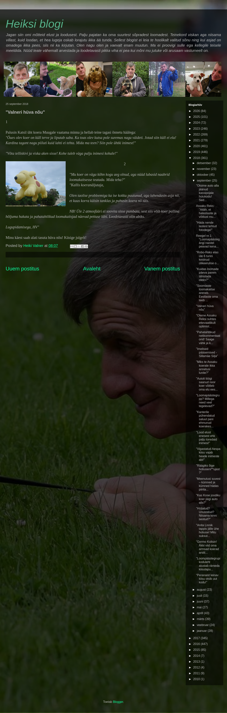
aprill (200, 613)
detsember (204, 163)
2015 (197, 649)
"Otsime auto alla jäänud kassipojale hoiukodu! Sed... (207, 193)
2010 (197, 679)
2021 (197, 140)
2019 (197, 152)
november (204, 168)
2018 (197, 158)
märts (201, 619)
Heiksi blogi (34, 23)
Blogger (118, 701)
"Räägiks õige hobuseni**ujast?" (208, 469)
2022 (197, 134)
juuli (200, 595)
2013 (197, 661)
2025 (197, 116)
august (202, 589)
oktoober (203, 174)
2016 (197, 644)
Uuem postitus (22, 269)
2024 (197, 122)
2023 (197, 128)
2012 (197, 667)
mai (199, 607)
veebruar (203, 625)
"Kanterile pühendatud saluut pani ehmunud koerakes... (205, 419)
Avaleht (92, 269)
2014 (197, 655)
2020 (197, 146)
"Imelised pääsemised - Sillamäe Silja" (207, 352)
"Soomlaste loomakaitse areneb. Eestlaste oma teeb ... (207, 293)
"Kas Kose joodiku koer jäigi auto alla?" (208, 499)
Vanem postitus (162, 269)
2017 (197, 638)
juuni (200, 601)
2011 (197, 673)
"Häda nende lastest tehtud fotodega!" (206, 226)
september (204, 180)
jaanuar (202, 630)
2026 (197, 111)
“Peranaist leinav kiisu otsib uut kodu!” (207, 579)
